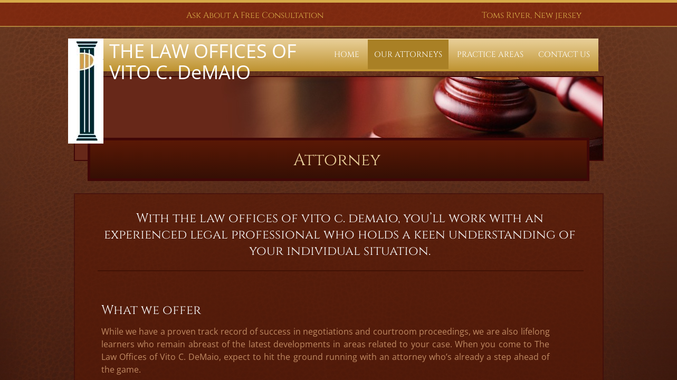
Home (346, 54)
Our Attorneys (408, 54)
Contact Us (564, 54)
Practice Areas (490, 54)
